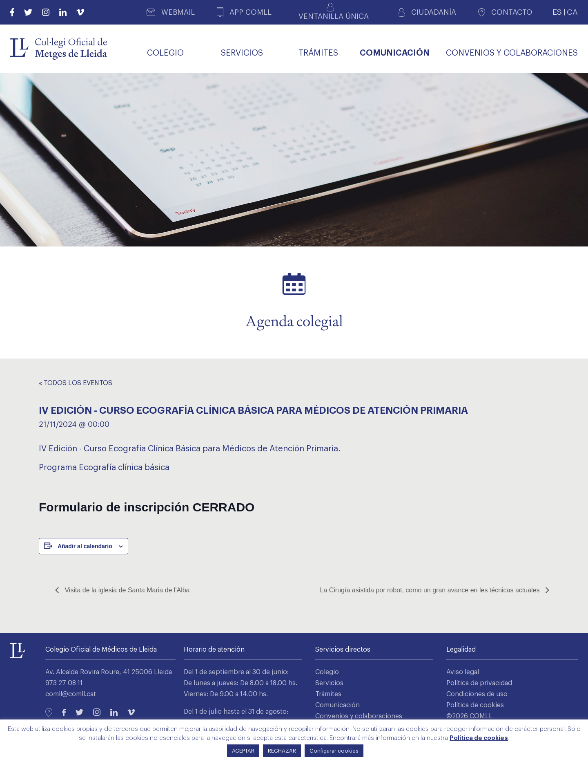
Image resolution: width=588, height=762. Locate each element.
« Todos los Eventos (75, 383)
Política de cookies (475, 705)
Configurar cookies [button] (334, 750)
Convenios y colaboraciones (358, 716)
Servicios (329, 683)
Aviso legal (462, 672)
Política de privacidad (479, 683)
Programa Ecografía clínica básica (104, 468)
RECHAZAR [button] (282, 750)
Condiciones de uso (477, 694)
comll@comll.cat (70, 694)
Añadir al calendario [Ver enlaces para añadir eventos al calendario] (85, 546)
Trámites (328, 694)
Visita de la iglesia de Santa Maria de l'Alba (126, 590)
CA (572, 12)
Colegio (327, 672)
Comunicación (337, 705)
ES (557, 12)
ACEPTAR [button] (243, 750)
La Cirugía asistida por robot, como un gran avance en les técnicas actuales (430, 590)
